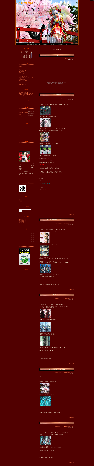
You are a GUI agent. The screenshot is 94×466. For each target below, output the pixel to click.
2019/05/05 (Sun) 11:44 (60, 98)
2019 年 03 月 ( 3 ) (22, 220)
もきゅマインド (22, 72)
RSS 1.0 (20, 200)
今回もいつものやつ (22, 126)
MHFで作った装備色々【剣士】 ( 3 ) (25, 94)
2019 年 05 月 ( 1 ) (22, 219)
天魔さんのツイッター (23, 84)
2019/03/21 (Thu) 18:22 (60, 298)
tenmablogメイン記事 (69, 98)
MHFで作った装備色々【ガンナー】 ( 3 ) (26, 93)
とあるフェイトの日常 (23, 80)
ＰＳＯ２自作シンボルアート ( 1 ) (25, 95)
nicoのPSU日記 (22, 73)
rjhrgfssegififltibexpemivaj (23, 112)
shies (20, 114)
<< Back (56, 464)
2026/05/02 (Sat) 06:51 (68, 58)
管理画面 (20, 66)
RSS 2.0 (20, 201)
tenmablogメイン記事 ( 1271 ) (24, 92)
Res (77, 43)
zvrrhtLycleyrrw (21, 116)
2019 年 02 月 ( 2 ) (22, 221)
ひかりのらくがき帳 (22, 70)
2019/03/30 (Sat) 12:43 (60, 223)
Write (75, 43)
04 (28, 44)
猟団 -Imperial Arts (22, 79)
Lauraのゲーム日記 (22, 81)
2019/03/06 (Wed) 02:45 (60, 372)
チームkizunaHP (22, 69)
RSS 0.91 (20, 199)
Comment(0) (71, 214)
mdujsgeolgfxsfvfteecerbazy (24, 110)
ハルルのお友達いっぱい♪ (23, 76)
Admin (72, 43)
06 (65, 44)
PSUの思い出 (21, 71)
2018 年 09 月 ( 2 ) (22, 222)
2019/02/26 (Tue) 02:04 (60, 426)
